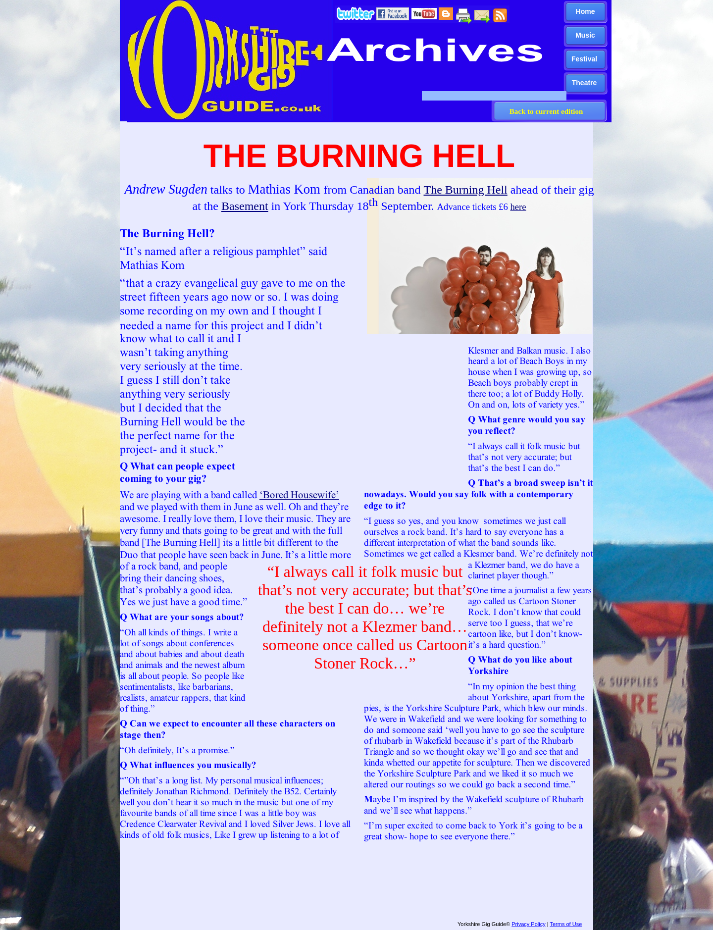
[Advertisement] (352, 883)
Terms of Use (566, 924)
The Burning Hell (465, 189)
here (518, 207)
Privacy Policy (528, 924)
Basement (244, 206)
